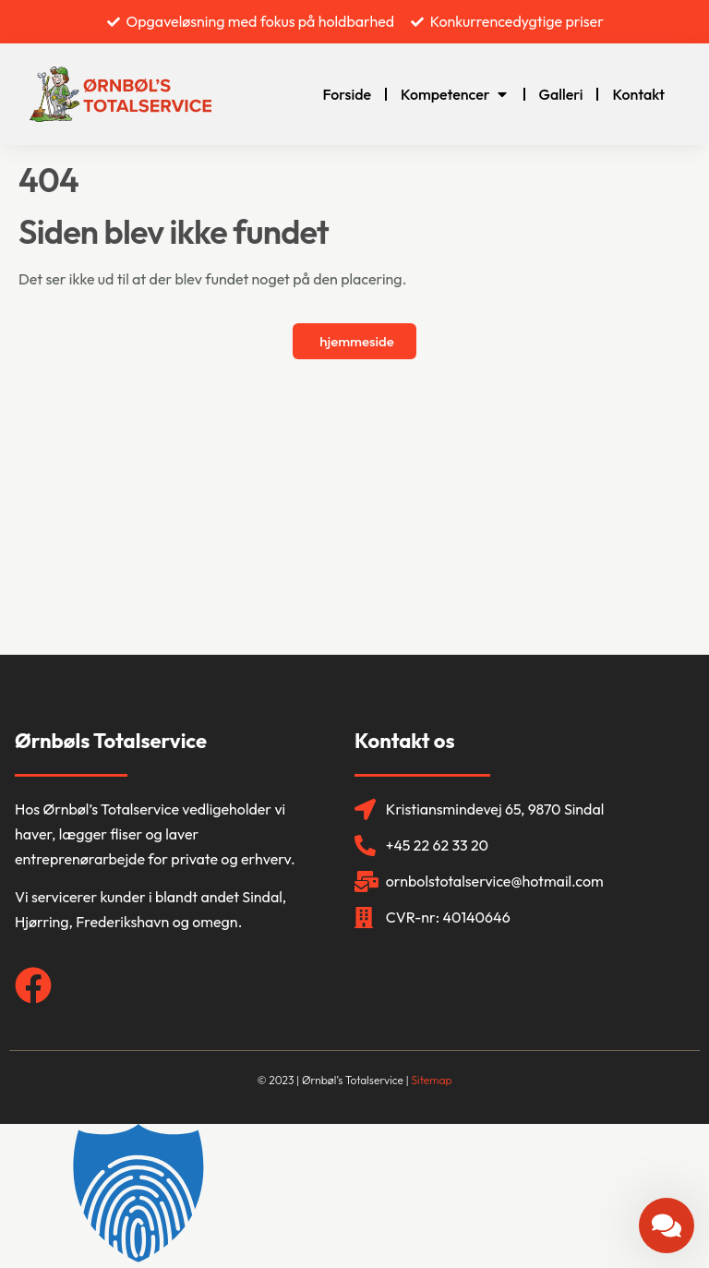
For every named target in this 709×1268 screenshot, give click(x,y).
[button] (354, 1196)
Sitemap (431, 1080)
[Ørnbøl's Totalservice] (354, 516)
